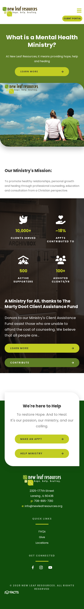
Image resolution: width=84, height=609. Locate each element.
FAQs (42, 531)
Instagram (41, 567)
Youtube (50, 567)
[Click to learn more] (42, 71)
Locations (42, 543)
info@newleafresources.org (43, 506)
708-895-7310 (43, 501)
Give (42, 537)
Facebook (33, 567)
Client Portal (72, 18)
